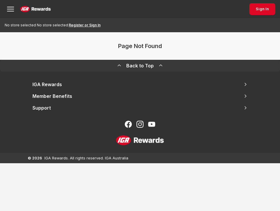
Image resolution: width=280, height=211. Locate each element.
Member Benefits (140, 96)
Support (140, 108)
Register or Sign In (85, 25)
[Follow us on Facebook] (128, 124)
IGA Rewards (140, 84)
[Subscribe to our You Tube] (151, 124)
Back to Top (140, 66)
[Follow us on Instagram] (140, 124)
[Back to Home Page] (35, 9)
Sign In (262, 9)
